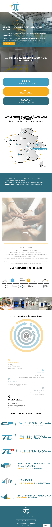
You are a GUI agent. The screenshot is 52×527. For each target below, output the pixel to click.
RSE (28, 516)
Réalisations (24, 516)
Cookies (37, 521)
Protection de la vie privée (28, 521)
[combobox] (46, 525)
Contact (37, 516)
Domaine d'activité (17, 516)
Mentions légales (17, 521)
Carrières (32, 516)
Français (45, 525)
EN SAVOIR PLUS (9, 43)
